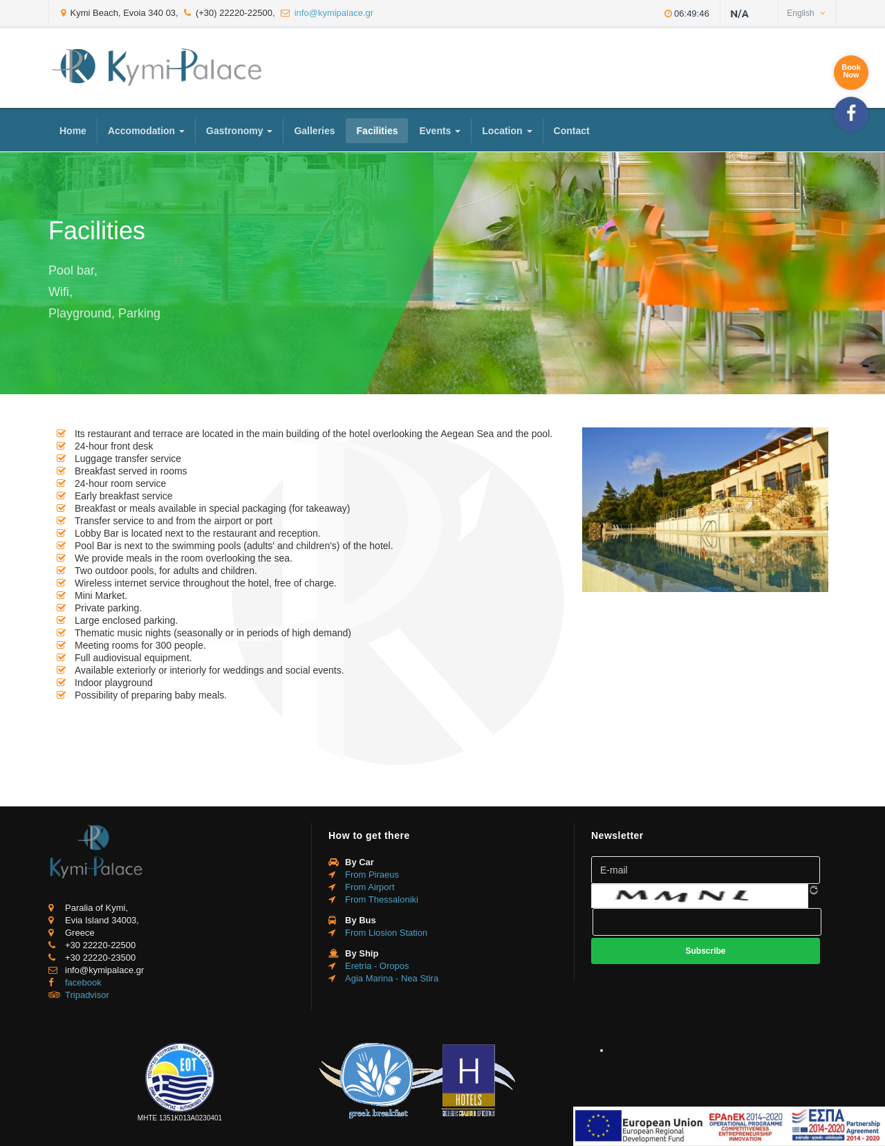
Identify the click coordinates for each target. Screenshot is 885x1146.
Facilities (377, 130)
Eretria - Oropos (377, 966)
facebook (83, 982)
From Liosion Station (386, 932)
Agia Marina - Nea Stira (391, 978)
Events (439, 130)
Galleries (314, 130)
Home (72, 130)
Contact (572, 130)
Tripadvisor (87, 995)
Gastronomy (239, 130)
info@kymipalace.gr (334, 13)
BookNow (851, 71)
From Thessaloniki (381, 899)
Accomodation (146, 130)
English (806, 13)
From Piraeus (372, 874)
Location (507, 130)
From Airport (370, 887)
